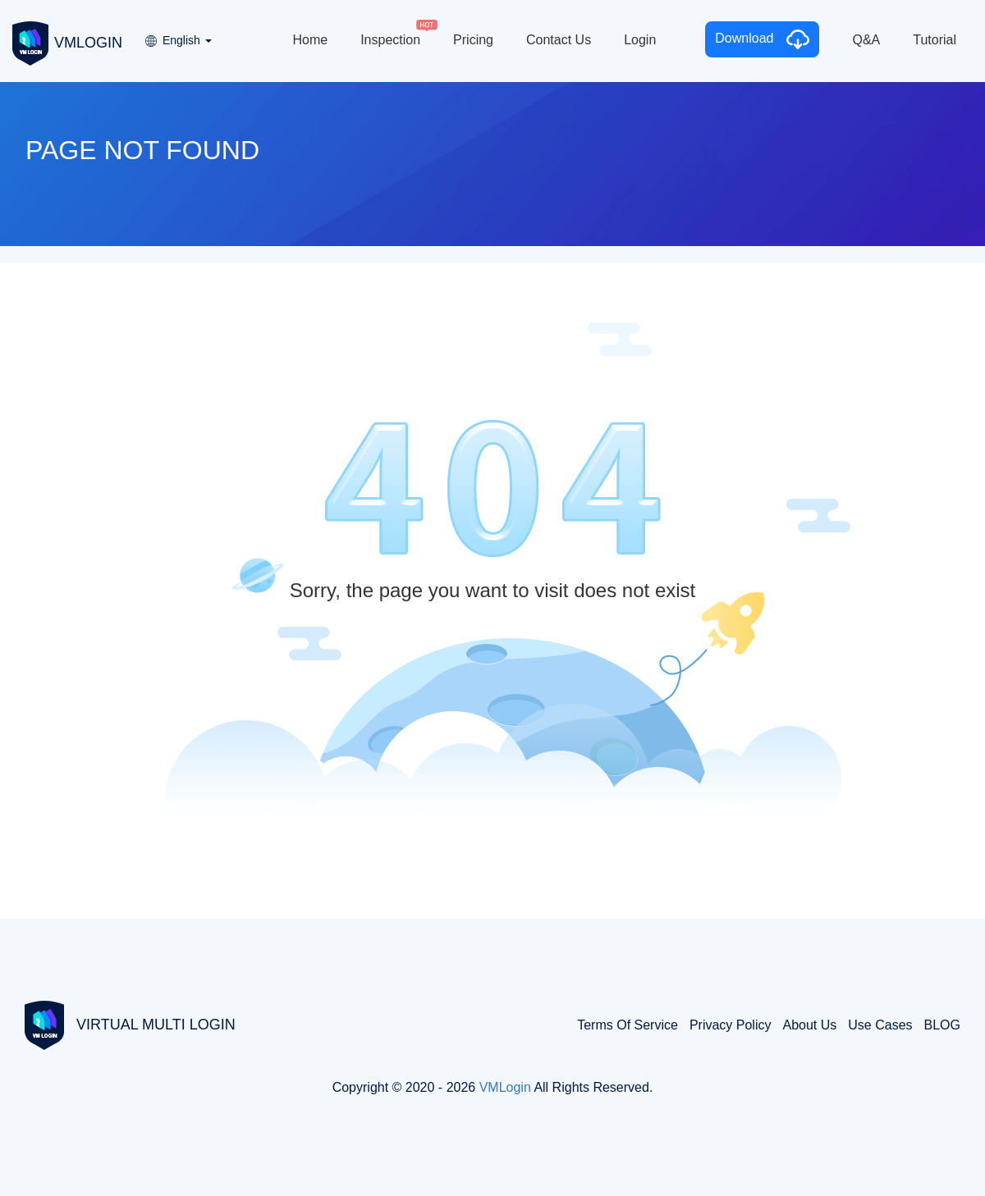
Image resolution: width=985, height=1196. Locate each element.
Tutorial (934, 40)
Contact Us (558, 40)
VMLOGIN (67, 41)
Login (640, 40)
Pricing (473, 40)
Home (310, 40)
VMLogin (505, 1087)
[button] (177, 34)
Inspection (390, 40)
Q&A (866, 40)
